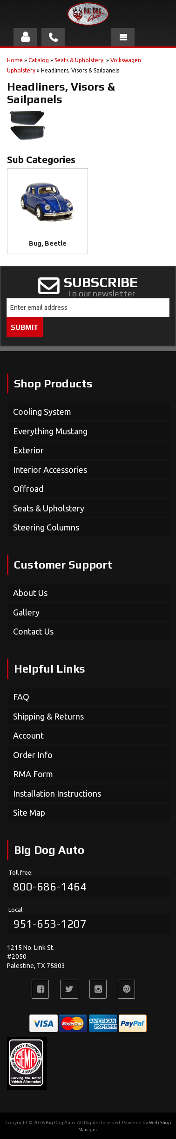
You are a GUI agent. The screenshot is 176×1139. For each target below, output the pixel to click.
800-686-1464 (50, 886)
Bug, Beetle (48, 243)
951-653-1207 (50, 923)
